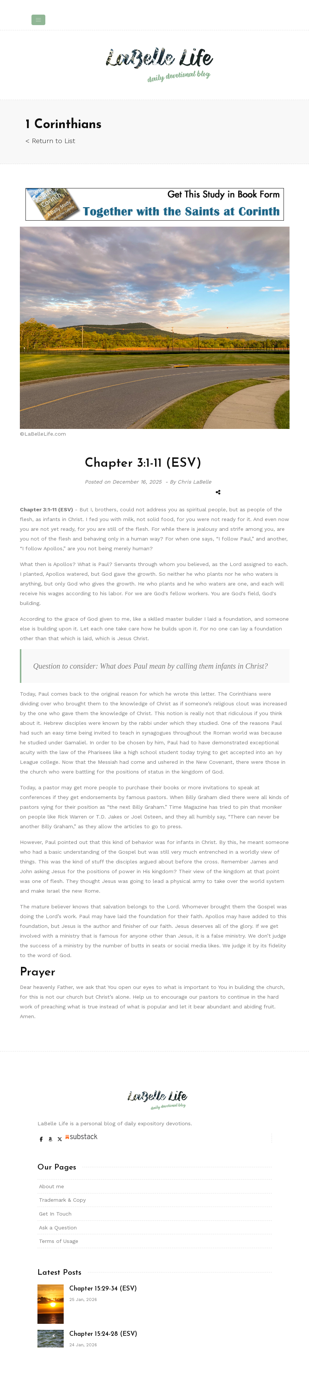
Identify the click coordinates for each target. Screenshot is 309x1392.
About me (51, 1186)
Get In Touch (55, 1214)
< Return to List (50, 141)
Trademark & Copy (62, 1200)
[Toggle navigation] (38, 20)
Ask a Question (58, 1228)
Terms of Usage (58, 1241)
